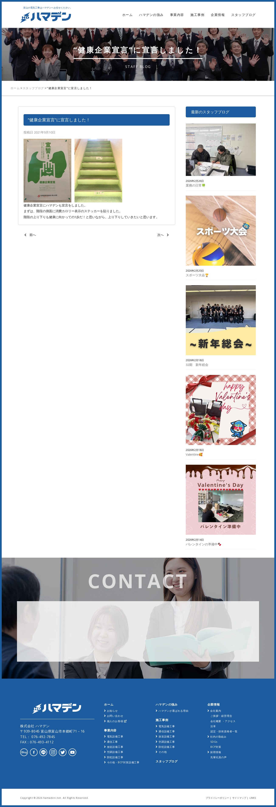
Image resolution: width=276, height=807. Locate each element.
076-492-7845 (42, 736)
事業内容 (177, 15)
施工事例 (197, 15)
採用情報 (215, 752)
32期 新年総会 (197, 364)
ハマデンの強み (151, 15)
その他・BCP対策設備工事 (123, 762)
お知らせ (112, 711)
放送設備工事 (115, 747)
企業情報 (218, 15)
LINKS (252, 797)
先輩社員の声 (218, 757)
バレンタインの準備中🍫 (203, 544)
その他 (163, 752)
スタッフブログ (243, 15)
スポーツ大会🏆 (197, 275)
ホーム (127, 15)
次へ (160, 235)
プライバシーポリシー (217, 797)
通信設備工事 (167, 731)
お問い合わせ (115, 716)
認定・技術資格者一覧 (224, 731)
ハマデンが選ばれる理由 (174, 711)
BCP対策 (215, 747)
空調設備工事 (115, 752)
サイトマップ (239, 797)
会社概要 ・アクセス (223, 721)
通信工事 (112, 742)
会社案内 (215, 711)
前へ (33, 235)
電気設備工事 (115, 736)
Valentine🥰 (194, 454)
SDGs (213, 742)
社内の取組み (218, 736)
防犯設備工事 (115, 757)
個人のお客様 (117, 721)
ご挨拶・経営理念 (221, 716)
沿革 (213, 726)
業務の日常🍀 (196, 185)
